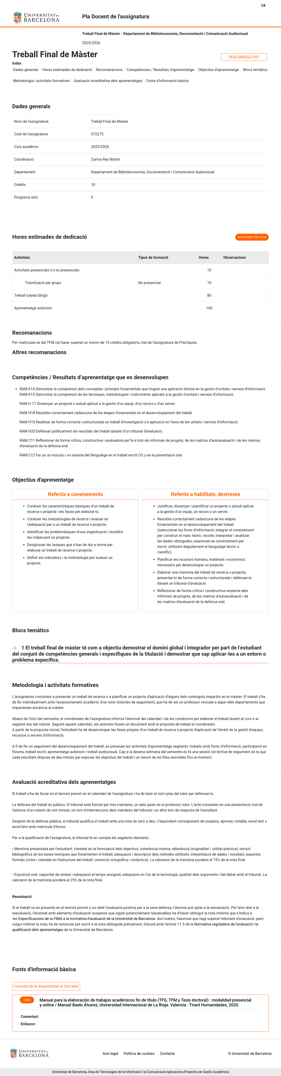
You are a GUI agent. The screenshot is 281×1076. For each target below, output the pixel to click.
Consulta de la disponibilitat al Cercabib (46, 986)
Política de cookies (139, 1053)
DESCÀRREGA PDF (244, 57)
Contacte (167, 1053)
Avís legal (110, 1053)
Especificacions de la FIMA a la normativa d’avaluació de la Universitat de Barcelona (86, 919)
